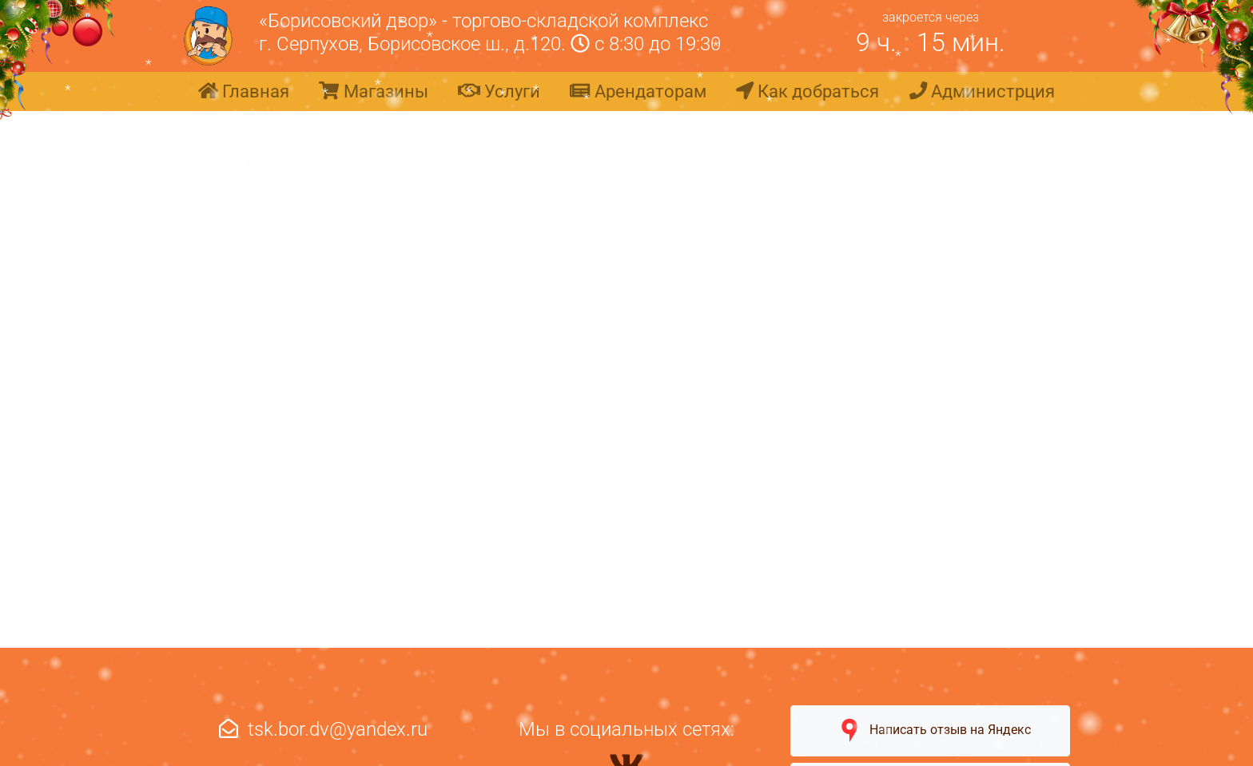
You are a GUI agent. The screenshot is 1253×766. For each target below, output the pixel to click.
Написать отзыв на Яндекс (930, 731)
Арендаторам (638, 91)
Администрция (982, 91)
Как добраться (807, 91)
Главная (243, 91)
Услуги (499, 91)
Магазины (373, 91)
